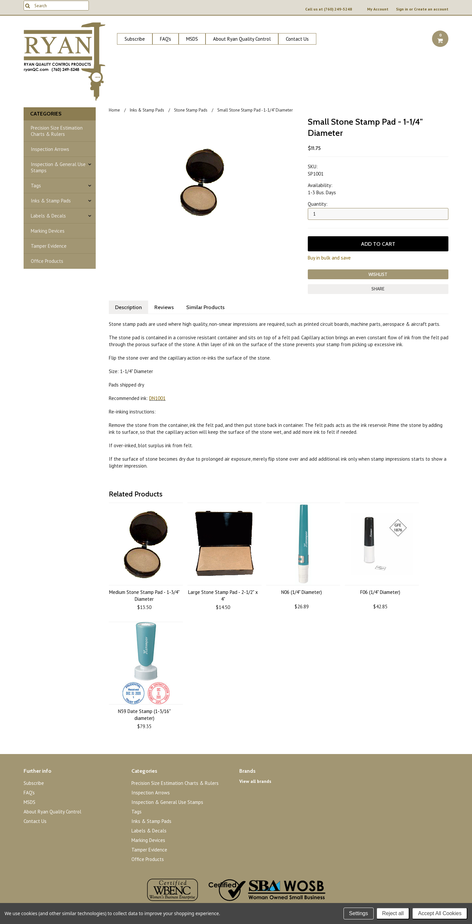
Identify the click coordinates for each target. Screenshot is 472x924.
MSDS (192, 39)
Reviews (164, 307)
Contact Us (297, 39)
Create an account (431, 9)
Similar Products (205, 307)
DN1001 (157, 398)
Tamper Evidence (49, 246)
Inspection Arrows (50, 149)
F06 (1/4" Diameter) (380, 592)
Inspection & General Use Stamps (58, 167)
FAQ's (165, 39)
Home (114, 110)
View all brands (255, 781)
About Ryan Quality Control (242, 39)
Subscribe (135, 39)
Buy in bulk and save (329, 258)
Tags (36, 185)
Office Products (47, 261)
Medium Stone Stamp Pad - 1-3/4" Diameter (144, 595)
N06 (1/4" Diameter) (301, 592)
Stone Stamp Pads (190, 110)
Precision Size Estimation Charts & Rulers (57, 131)
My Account (377, 9)
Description (128, 307)
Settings (358, 913)
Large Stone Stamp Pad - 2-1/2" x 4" (223, 595)
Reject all (393, 913)
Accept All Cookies (440, 913)
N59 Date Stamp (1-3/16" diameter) (144, 714)
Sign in (402, 9)
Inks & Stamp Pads (51, 201)
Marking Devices (48, 231)
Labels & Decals (48, 216)
